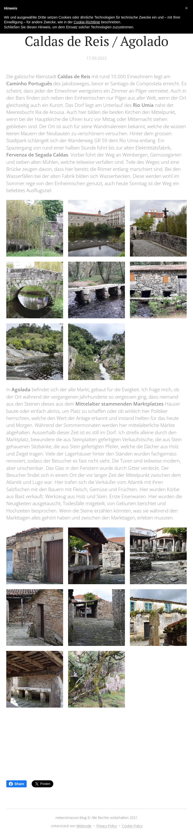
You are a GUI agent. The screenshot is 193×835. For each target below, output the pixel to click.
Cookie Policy (132, 825)
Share (16, 784)
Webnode (83, 825)
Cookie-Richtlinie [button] (87, 22)
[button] (186, 8)
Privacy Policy (106, 825)
